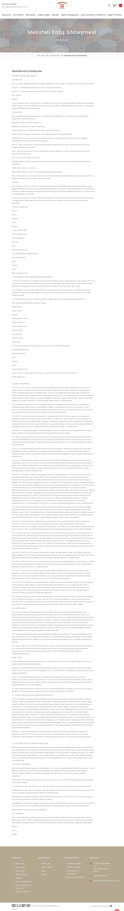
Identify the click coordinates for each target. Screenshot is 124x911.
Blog (43, 871)
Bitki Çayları (31, 15)
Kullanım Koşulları (74, 864)
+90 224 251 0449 (9, 4)
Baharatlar (6, 15)
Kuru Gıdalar (18, 15)
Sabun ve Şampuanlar (70, 15)
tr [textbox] (120, 5)
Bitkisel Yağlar (44, 15)
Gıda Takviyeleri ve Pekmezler (93, 15)
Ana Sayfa (41, 55)
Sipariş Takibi (46, 867)
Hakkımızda (45, 864)
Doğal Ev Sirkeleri (115, 15)
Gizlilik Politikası (74, 867)
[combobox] (120, 5)
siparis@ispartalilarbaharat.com (14, 7)
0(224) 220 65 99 (101, 876)
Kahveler (55, 15)
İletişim (44, 874)
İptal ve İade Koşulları (76, 877)
